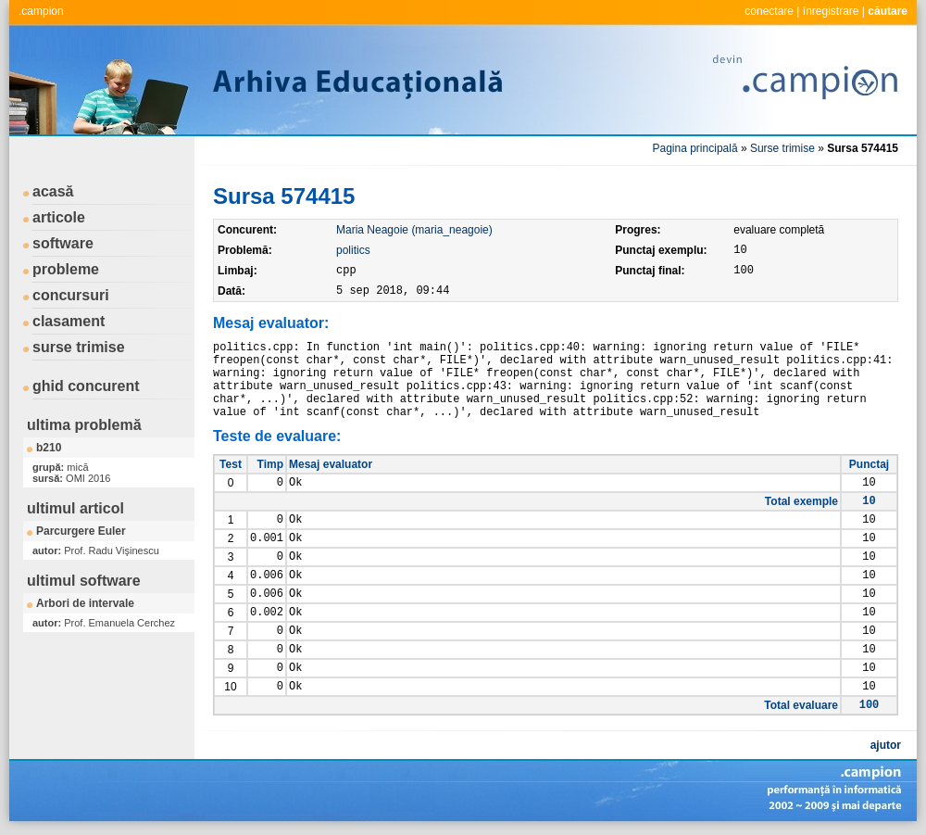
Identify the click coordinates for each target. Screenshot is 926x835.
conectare (769, 11)
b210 (48, 447)
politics (353, 250)
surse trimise (78, 347)
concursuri (70, 295)
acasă (53, 191)
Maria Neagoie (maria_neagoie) (414, 229)
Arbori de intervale (85, 603)
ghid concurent (86, 386)
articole (58, 217)
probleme (65, 269)
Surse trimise (782, 148)
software (63, 243)
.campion (41, 11)
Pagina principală (695, 148)
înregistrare (831, 11)
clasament (68, 321)
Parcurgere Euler (81, 531)
